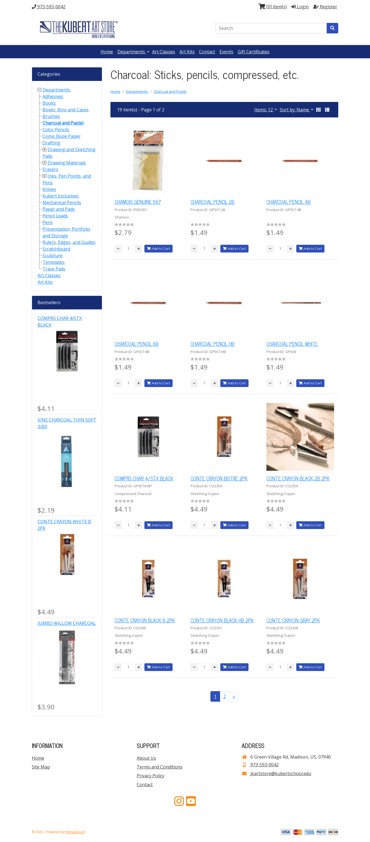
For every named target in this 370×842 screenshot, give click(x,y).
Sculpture (52, 255)
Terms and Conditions (160, 767)
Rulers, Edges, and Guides (69, 242)
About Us (146, 758)
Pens (48, 222)
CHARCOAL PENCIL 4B (288, 202)
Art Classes (163, 52)
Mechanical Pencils (62, 202)
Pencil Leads (55, 216)
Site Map (41, 767)
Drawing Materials (66, 163)
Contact (207, 52)
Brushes (51, 116)
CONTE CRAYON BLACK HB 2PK (222, 620)
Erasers (50, 169)
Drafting (51, 143)
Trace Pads (54, 269)
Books (49, 103)
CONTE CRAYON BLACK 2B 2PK (298, 478)
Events (226, 52)
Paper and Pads (59, 209)
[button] (318, 109)
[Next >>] (234, 696)
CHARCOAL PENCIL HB (212, 344)
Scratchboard (56, 249)
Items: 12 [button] (264, 110)
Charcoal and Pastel (63, 123)
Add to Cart (158, 248)
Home (107, 52)
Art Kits (187, 52)
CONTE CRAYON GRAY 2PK (293, 620)
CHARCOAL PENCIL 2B (212, 202)
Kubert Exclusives (61, 196)
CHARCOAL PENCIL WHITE (292, 344)
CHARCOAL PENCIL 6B (136, 344)
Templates (54, 262)
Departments (131, 52)
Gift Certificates (253, 52)
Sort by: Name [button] (295, 110)
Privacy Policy (150, 776)
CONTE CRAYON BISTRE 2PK (219, 478)
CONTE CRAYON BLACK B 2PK (145, 620)
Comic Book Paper (62, 136)
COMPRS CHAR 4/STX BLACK (144, 478)
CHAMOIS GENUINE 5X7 (138, 202)
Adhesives (53, 96)
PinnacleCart (75, 832)
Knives (49, 189)
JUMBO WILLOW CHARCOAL (67, 623)
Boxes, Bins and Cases (66, 110)
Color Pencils (56, 130)
